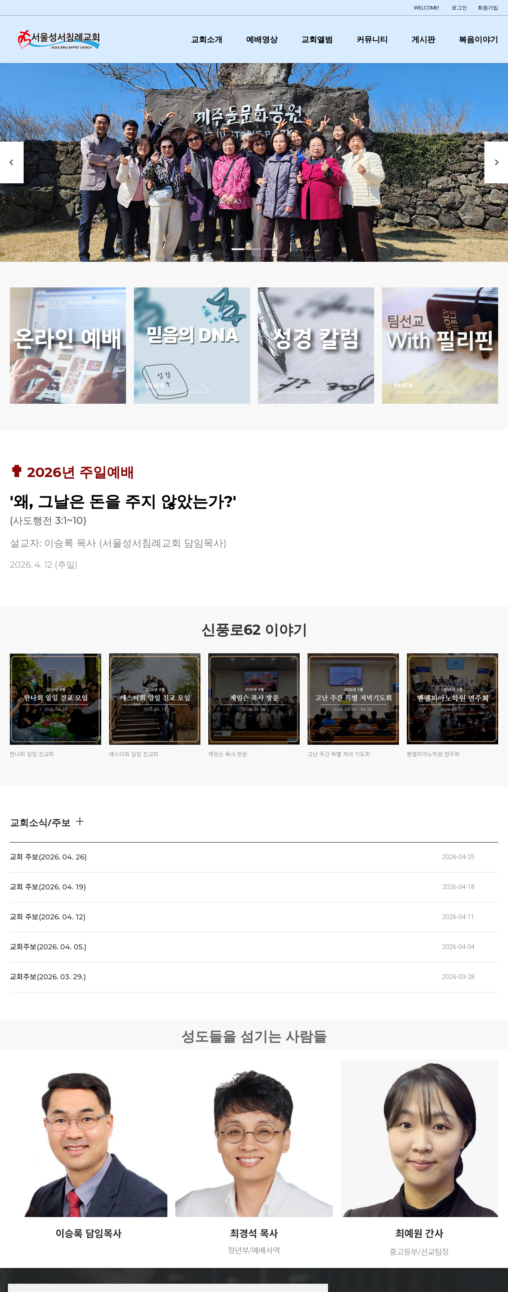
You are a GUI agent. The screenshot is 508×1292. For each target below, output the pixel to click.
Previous (12, 162)
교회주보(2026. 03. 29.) (48, 977)
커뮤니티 (372, 39)
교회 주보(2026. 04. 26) (48, 857)
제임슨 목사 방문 (227, 754)
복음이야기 (478, 39)
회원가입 (488, 7)
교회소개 (206, 39)
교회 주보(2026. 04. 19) (48, 887)
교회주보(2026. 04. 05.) (48, 947)
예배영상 (262, 39)
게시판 (423, 39)
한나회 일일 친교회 (32, 754)
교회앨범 (317, 39)
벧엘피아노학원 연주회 (433, 754)
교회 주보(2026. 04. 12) (47, 917)
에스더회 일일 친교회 (133, 754)
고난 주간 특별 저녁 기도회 (339, 754)
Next (496, 162)
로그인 (459, 7)
